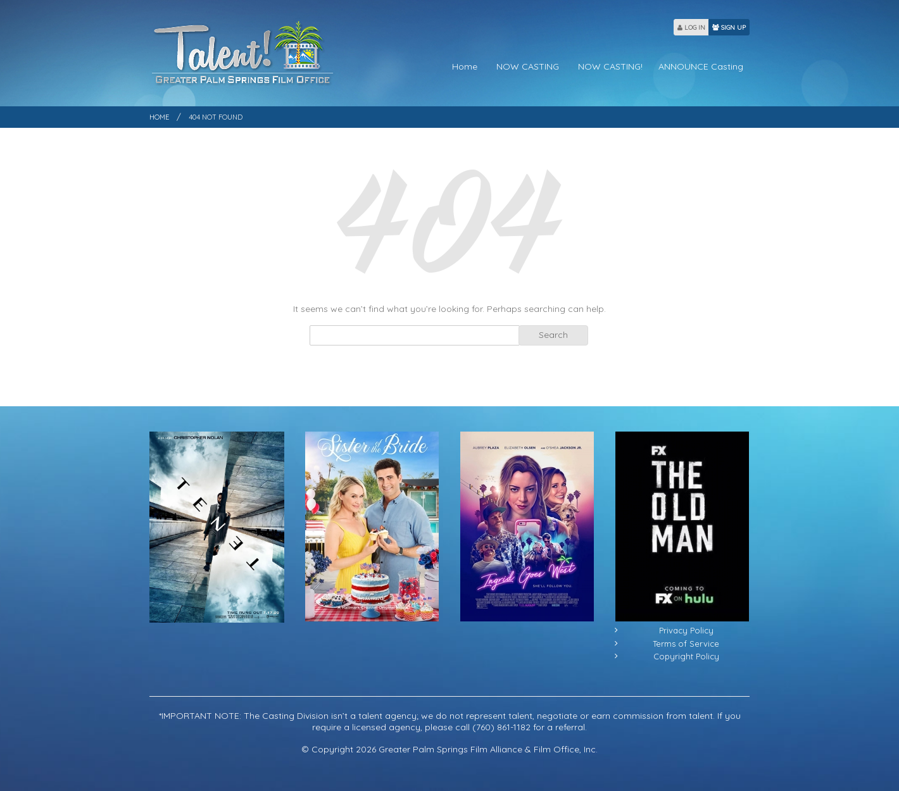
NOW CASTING (527, 66)
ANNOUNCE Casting (700, 66)
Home (464, 66)
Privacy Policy (686, 630)
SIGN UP (729, 27)
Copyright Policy (686, 656)
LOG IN (691, 27)
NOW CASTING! (610, 66)
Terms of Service (686, 643)
